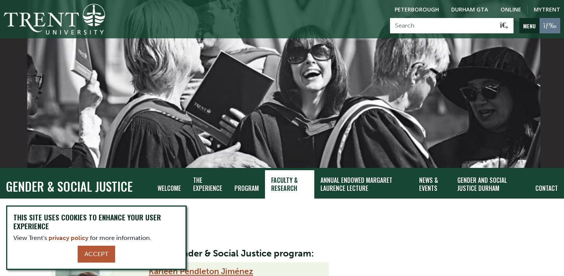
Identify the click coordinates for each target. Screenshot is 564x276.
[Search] (442, 25)
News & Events (428, 177)
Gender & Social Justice (69, 179)
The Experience (207, 177)
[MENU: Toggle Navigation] (539, 25)
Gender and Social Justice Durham (482, 177)
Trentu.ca (21, 201)
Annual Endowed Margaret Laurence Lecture (356, 177)
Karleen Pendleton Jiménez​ (201, 264)
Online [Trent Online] (511, 9)
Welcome (169, 181)
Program (246, 181)
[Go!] (504, 25)
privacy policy (68, 238)
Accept (96, 254)
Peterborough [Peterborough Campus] (417, 9)
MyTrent (547, 9)
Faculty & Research (284, 177)
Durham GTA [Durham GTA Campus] (469, 9)
